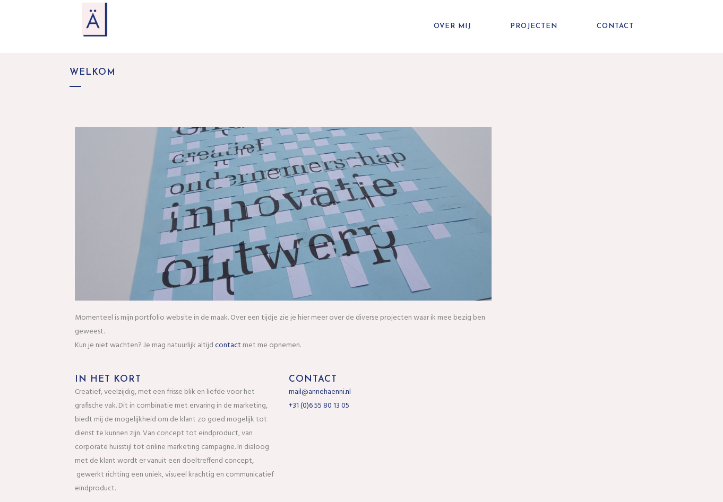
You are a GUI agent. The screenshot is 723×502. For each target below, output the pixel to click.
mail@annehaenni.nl (320, 392)
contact (228, 345)
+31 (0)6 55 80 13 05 (319, 406)
